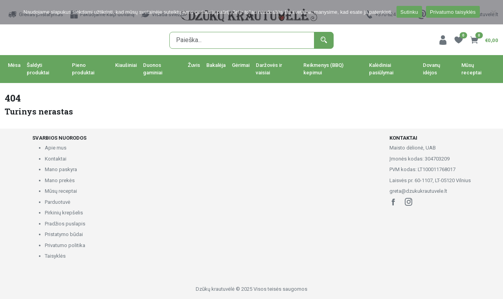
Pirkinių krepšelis (64, 213)
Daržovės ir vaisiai (269, 69)
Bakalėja (216, 65)
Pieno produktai (83, 69)
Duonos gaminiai (152, 69)
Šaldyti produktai (38, 69)
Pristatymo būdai (64, 234)
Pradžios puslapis (65, 224)
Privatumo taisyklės (453, 12)
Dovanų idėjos (431, 69)
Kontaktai (55, 159)
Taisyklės (55, 256)
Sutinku (409, 12)
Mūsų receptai (471, 69)
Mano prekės (60, 180)
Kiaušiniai (126, 65)
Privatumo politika (65, 245)
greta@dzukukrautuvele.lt (418, 191)
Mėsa (14, 65)
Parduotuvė (57, 202)
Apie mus (55, 148)
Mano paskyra (61, 169)
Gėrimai (241, 65)
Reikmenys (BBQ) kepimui (323, 69)
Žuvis (194, 65)
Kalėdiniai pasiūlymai (381, 69)
